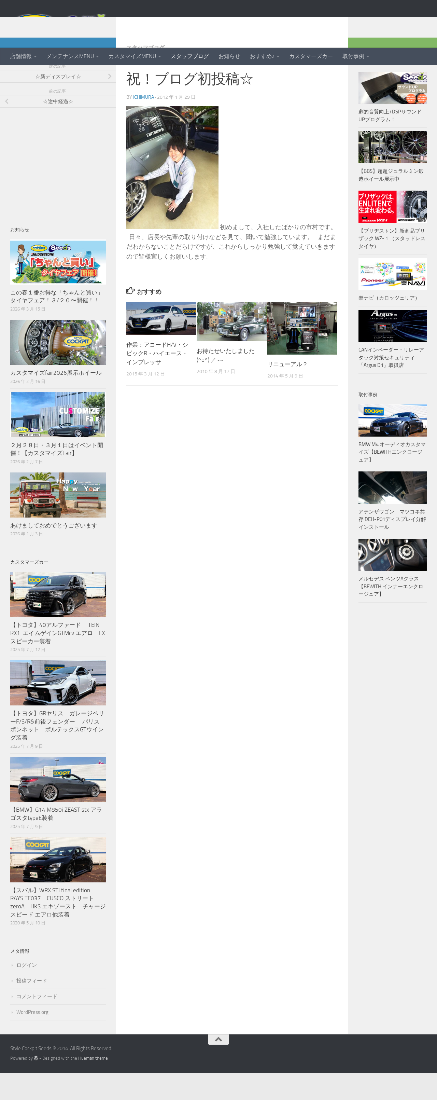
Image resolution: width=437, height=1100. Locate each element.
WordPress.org (32, 1039)
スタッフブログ (190, 56)
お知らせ (229, 56)
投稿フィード (31, 1008)
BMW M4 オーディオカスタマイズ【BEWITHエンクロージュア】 (392, 479)
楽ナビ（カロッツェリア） (389, 325)
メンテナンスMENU (70, 56)
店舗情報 (21, 56)
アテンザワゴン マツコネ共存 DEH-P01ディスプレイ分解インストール (392, 547)
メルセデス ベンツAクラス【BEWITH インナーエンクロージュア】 (390, 613)
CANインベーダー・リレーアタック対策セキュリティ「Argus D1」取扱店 (391, 385)
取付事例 (353, 56)
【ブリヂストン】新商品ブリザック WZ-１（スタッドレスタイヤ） (391, 266)
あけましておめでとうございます (53, 552)
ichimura (143, 124)
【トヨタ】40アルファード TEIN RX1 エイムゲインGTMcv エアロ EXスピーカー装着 (57, 660)
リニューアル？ (287, 391)
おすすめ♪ (262, 56)
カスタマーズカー (311, 56)
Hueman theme (93, 1085)
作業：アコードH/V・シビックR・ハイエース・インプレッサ (157, 381)
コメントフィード (36, 1024)
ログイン (26, 992)
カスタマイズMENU (132, 56)
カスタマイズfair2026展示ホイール (56, 400)
